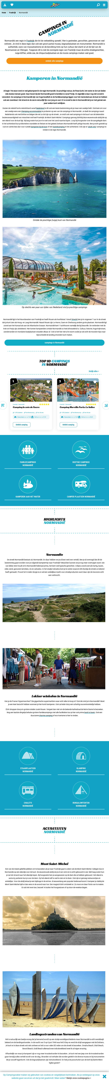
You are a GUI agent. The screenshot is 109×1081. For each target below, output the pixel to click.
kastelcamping (59, 127)
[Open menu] (104, 5)
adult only (92, 127)
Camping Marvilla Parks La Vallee (77, 407)
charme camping (46, 715)
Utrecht (74, 319)
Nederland (40, 108)
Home (4, 13)
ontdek (54, 61)
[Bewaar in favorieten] (48, 382)
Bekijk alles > (94, 371)
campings (54, 342)
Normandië (21, 404)
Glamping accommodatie (31, 111)
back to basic (89, 712)
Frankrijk (12, 13)
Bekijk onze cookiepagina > (79, 1078)
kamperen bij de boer (39, 127)
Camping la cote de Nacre (26, 407)
